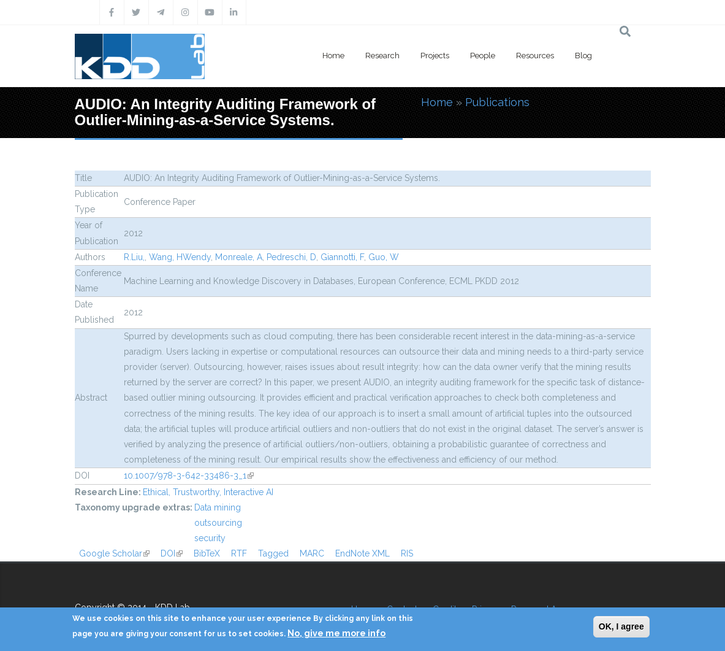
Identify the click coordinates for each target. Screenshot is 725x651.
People (482, 55)
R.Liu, (134, 257)
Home (333, 55)
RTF (239, 553)
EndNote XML (362, 553)
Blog (583, 55)
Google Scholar (114, 553)
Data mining (217, 507)
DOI (172, 553)
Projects (434, 55)
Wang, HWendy (180, 257)
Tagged (273, 553)
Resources (535, 55)
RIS (407, 553)
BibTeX (207, 553)
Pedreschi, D (291, 257)
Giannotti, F (342, 257)
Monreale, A (238, 257)
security (210, 538)
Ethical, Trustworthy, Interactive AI (208, 492)
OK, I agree (621, 626)
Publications (497, 102)
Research (382, 55)
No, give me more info (336, 633)
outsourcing (218, 523)
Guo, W (383, 257)
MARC (312, 553)
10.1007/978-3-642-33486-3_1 (189, 475)
